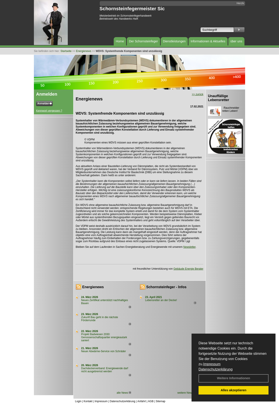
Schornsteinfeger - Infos (166, 287)
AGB (150, 401)
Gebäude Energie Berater (188, 268)
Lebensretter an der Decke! (161, 300)
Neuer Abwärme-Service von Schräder (103, 351)
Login (78, 401)
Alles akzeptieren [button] (233, 390)
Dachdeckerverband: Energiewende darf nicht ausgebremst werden (104, 370)
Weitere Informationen (233, 378)
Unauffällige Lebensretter (218, 98)
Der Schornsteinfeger (143, 41)
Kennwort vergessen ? (49, 110)
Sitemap (160, 401)
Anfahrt (141, 401)
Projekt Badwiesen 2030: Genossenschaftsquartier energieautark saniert (104, 337)
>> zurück (197, 94)
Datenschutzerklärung (216, 369)
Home (120, 41)
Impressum (211, 364)
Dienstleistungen (174, 41)
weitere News (186, 392)
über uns (236, 41)
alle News (124, 392)
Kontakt (88, 401)
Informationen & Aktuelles (208, 41)
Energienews (93, 287)
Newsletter (189, 246)
